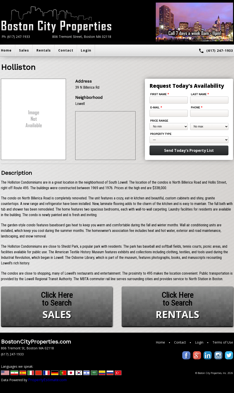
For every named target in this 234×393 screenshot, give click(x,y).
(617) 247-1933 (215, 51)
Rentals (43, 50)
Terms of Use (222, 342)
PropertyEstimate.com (47, 379)
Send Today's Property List (189, 150)
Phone (196, 107)
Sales (24, 50)
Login (86, 50)
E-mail (156, 107)
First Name (159, 94)
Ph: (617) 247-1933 (16, 36)
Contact (65, 50)
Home (160, 342)
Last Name (200, 94)
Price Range (159, 120)
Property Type (160, 134)
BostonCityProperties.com (36, 341)
